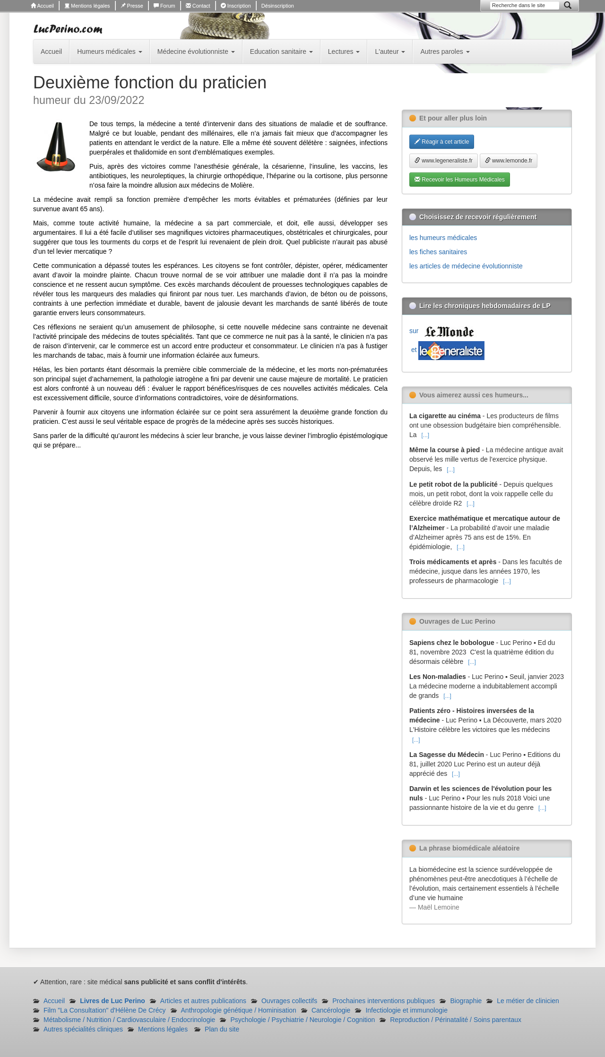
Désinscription (277, 6)
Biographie (466, 1001)
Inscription (236, 6)
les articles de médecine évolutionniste (466, 266)
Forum (164, 6)
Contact (198, 6)
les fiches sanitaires (438, 252)
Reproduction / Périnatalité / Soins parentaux (455, 1019)
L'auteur (390, 51)
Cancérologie (331, 1010)
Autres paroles (444, 51)
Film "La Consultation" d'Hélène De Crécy (104, 1010)
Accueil (42, 6)
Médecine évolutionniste (196, 51)
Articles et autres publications (203, 1001)
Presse (132, 6)
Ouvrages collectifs (289, 1001)
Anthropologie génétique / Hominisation (238, 1010)
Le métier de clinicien (528, 1001)
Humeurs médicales (109, 51)
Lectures (344, 51)
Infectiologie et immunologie (406, 1010)
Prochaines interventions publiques (383, 1001)
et (446, 349)
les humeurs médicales (443, 237)
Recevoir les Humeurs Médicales (460, 179)
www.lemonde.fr (509, 160)
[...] (425, 435)
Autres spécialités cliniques (83, 1029)
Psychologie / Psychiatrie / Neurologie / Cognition (302, 1019)
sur (443, 331)
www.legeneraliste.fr (444, 160)
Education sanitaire (281, 51)
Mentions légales (87, 6)
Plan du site (222, 1029)
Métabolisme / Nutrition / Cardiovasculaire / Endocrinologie (129, 1019)
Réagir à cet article (442, 141)
